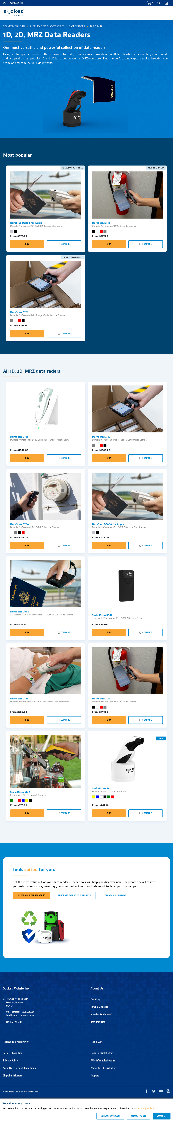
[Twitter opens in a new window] (153, 1092)
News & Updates (99, 1007)
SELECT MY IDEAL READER (31, 895)
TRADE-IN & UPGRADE (115, 895)
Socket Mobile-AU (14, 26)
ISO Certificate (98, 1022)
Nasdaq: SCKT (14, 1022)
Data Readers (77, 26)
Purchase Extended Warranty (74, 895)
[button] (158, 3)
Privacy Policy (10, 1060)
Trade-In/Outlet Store (102, 1053)
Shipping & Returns (13, 1075)
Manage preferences (110, 1116)
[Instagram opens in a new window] (168, 1092)
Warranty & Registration (103, 1068)
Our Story (95, 999)
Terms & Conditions (13, 1053)
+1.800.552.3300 (27, 1011)
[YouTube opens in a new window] (161, 1092)
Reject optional (138, 1116)
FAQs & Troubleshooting (103, 1060)
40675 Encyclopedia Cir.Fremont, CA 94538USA (17, 1002)
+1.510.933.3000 (28, 1015)
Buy (27, 244)
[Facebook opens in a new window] (146, 1092)
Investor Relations (101, 1014)
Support (95, 1075)
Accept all (161, 1116)
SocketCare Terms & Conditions (19, 1068)
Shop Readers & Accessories (47, 26)
